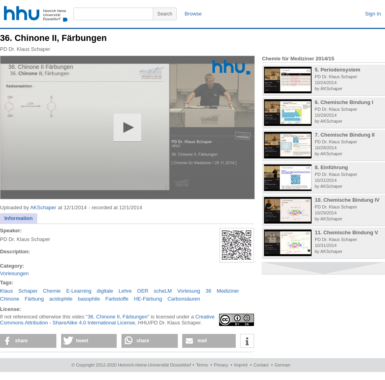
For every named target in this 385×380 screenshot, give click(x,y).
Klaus (6, 291)
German (283, 365)
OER (142, 291)
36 (208, 291)
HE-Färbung (148, 299)
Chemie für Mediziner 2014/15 (298, 59)
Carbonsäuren (183, 299)
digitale (105, 291)
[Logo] (231, 67)
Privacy (221, 365)
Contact (261, 365)
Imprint (241, 365)
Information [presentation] (18, 218)
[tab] (18, 218)
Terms (202, 365)
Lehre (125, 291)
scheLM (163, 291)
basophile (89, 299)
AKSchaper (43, 207)
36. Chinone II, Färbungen (118, 317)
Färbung (34, 299)
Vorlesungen (14, 273)
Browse (193, 14)
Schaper (27, 291)
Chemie (52, 291)
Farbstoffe (117, 299)
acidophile (61, 299)
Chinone (9, 299)
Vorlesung (188, 291)
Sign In (373, 14)
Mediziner (228, 291)
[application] (127, 127)
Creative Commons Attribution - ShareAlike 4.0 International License (107, 320)
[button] (127, 127)
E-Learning (79, 291)
